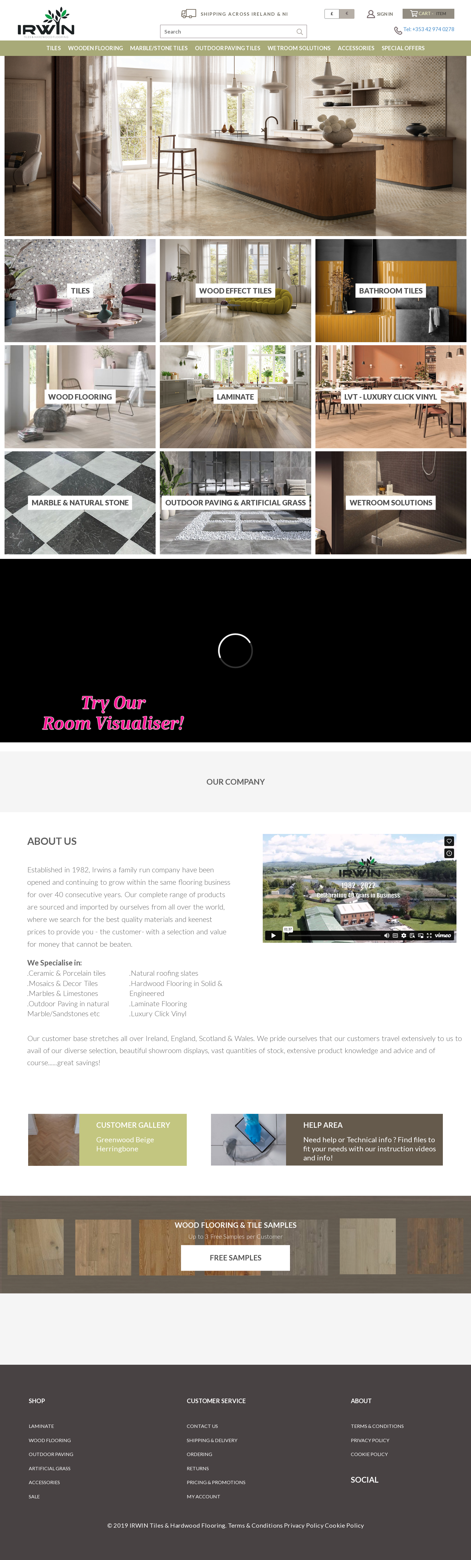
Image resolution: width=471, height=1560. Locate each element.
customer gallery (133, 1125)
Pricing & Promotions (216, 1482)
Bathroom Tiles (391, 290)
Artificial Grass (50, 1468)
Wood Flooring (80, 396)
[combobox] (233, 31)
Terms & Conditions (377, 1426)
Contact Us (202, 1426)
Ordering (199, 1454)
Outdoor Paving (51, 1454)
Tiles (80, 290)
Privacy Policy (370, 1440)
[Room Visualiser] (235, 650)
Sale (34, 1496)
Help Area (323, 1125)
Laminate (235, 396)
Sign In (385, 14)
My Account (203, 1496)
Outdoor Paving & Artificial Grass (235, 502)
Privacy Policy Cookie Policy (324, 1525)
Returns (198, 1468)
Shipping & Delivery (212, 1440)
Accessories (44, 1482)
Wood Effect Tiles (235, 290)
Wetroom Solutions (391, 502)
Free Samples (236, 1258)
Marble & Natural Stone (80, 502)
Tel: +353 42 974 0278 (428, 29)
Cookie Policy (369, 1454)
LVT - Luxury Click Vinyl (390, 396)
